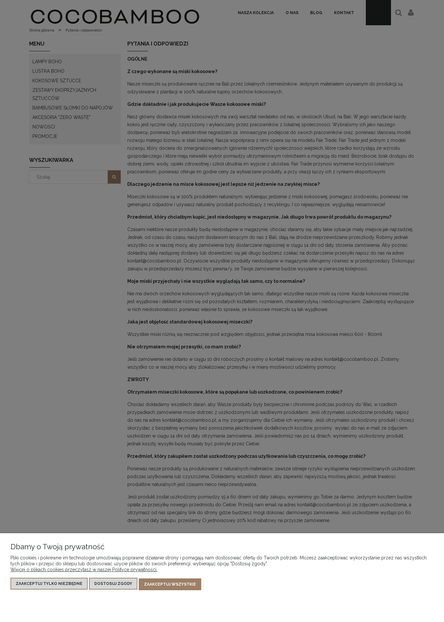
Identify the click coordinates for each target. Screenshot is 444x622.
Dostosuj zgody (113, 584)
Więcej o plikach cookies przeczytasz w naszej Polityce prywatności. (83, 570)
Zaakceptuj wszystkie (170, 584)
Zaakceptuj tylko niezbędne (49, 584)
